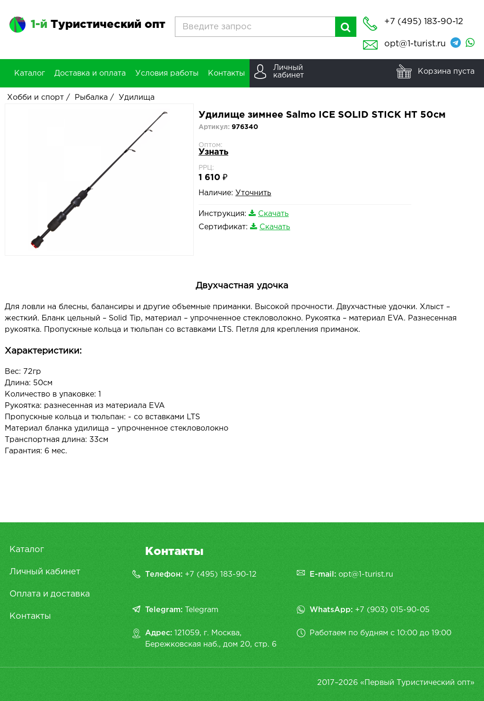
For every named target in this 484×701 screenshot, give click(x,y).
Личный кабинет (44, 572)
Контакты (30, 616)
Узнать (213, 152)
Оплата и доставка (49, 594)
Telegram (201, 610)
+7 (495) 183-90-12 (221, 574)
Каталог (26, 550)
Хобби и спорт (35, 97)
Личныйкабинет (288, 71)
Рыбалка (91, 97)
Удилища (137, 97)
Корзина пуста (446, 71)
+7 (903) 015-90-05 (392, 610)
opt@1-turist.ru (415, 44)
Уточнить (253, 193)
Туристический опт (98, 24)
